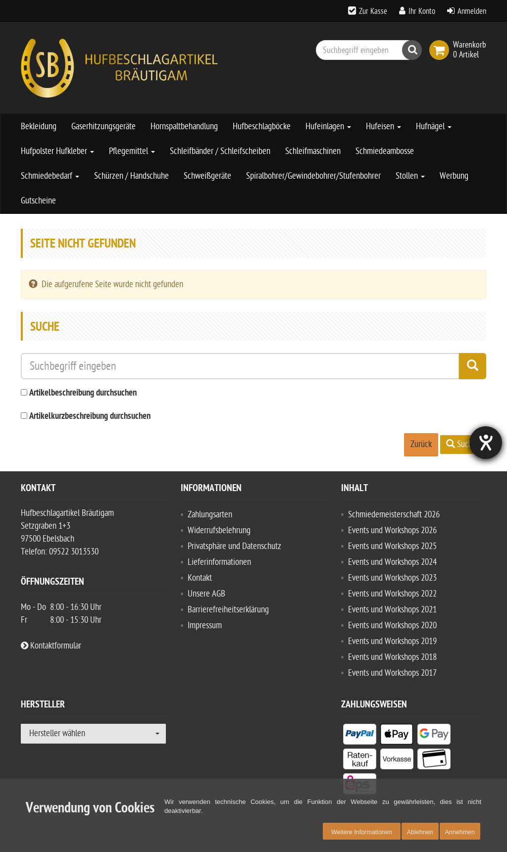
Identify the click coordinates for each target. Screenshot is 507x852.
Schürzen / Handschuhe (131, 176)
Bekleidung (38, 126)
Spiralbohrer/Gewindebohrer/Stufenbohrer (313, 176)
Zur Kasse (373, 11)
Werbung (454, 176)
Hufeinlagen (328, 126)
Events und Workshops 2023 (392, 578)
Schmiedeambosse (384, 151)
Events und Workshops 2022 (392, 594)
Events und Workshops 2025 (392, 546)
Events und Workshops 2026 (392, 530)
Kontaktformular (51, 646)
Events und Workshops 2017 (392, 673)
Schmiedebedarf (50, 176)
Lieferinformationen (219, 562)
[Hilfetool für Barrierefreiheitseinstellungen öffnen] (485, 442)
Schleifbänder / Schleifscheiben (220, 151)
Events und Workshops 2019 (392, 641)
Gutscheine (38, 201)
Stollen (410, 176)
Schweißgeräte (207, 176)
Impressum (205, 625)
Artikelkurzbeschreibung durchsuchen (90, 416)
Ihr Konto (421, 11)
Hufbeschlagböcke (262, 126)
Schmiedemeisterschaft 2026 (394, 514)
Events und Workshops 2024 (392, 562)
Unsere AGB (206, 594)
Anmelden (471, 11)
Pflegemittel (132, 151)
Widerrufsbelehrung (219, 530)
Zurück (421, 444)
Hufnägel (434, 126)
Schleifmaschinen (313, 151)
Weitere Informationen (361, 832)
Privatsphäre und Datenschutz (234, 546)
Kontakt (200, 578)
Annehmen (460, 832)
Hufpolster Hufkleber (57, 151)
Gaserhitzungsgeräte (103, 126)
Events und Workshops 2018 (392, 657)
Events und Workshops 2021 (392, 609)
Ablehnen (420, 832)
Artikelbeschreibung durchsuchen (83, 393)
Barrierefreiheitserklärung (228, 609)
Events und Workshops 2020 (392, 625)
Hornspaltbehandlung (184, 126)
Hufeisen (383, 126)
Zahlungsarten (210, 514)
